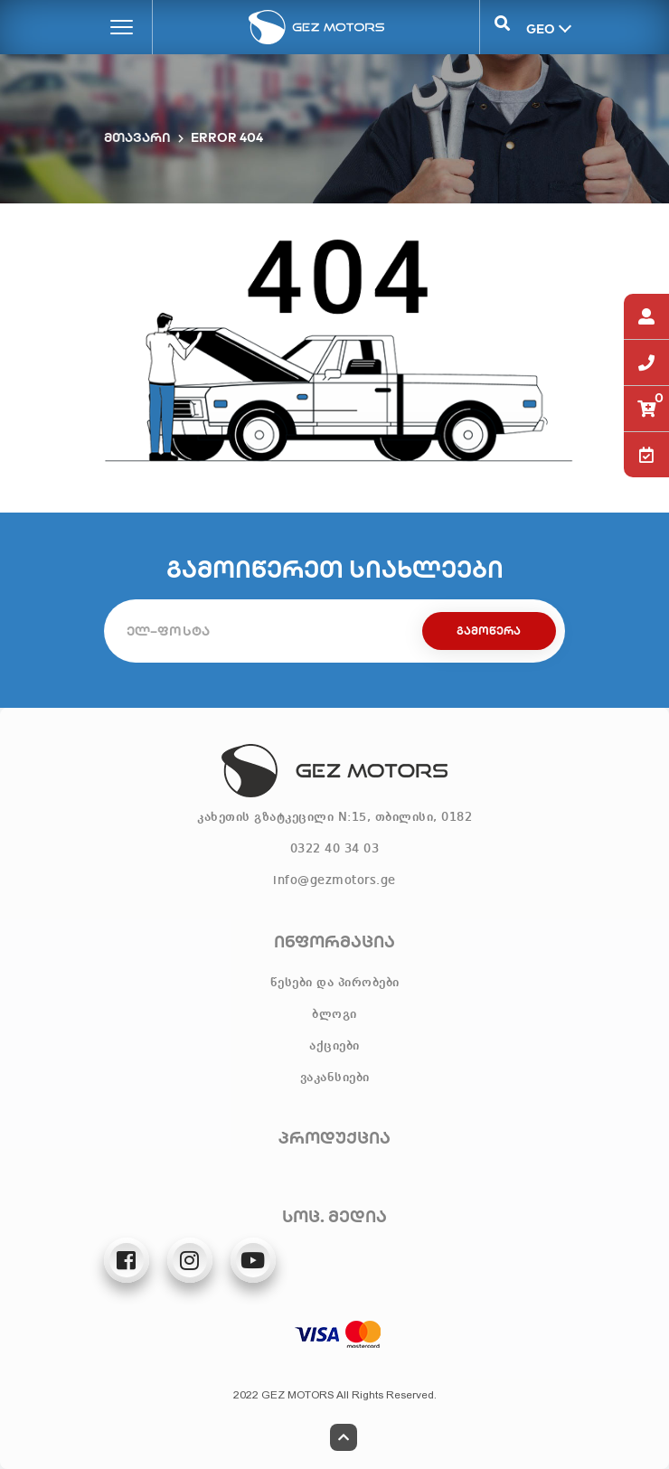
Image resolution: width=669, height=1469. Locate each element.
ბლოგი (334, 1014)
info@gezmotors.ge (334, 880)
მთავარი (137, 137)
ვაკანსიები (335, 1077)
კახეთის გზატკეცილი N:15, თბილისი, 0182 (334, 817)
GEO (538, 28)
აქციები (334, 1046)
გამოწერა (489, 630)
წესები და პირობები (335, 982)
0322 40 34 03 (335, 849)
